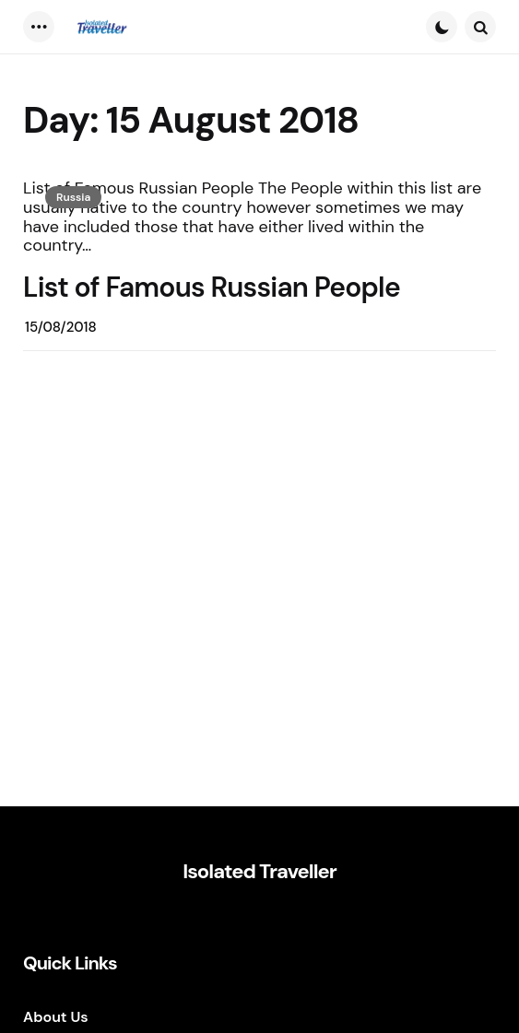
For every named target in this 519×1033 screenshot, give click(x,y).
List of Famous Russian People (211, 287)
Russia (73, 197)
